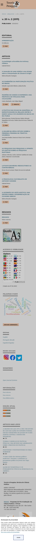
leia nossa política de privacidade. (10, 532)
